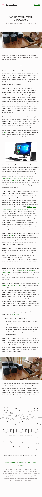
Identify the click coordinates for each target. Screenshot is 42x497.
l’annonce (15, 314)
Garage (11, 235)
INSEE (5, 132)
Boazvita (15, 180)
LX (30, 338)
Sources (21, 472)
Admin (22, 475)
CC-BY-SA (25, 468)
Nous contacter (32, 472)
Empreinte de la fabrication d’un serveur (16, 178)
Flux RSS (37, 5)
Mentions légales (10, 472)
